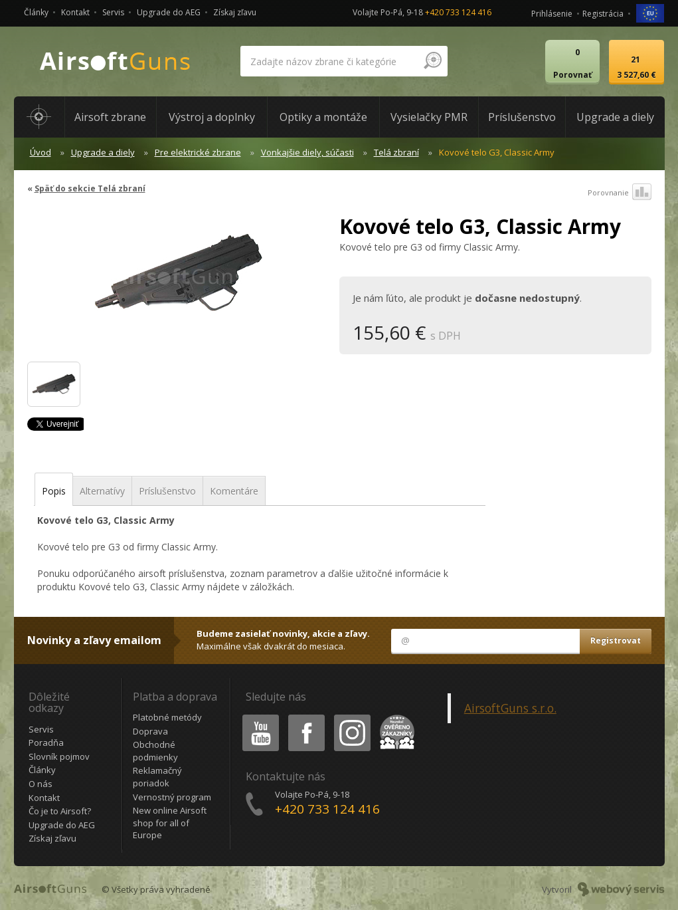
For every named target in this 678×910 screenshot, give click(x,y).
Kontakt (75, 12)
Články (36, 12)
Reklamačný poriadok (157, 776)
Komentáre (234, 491)
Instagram (351, 717)
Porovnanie (619, 192)
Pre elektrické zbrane (198, 152)
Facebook (305, 717)
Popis (54, 491)
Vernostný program (172, 797)
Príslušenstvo (167, 491)
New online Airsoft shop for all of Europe (170, 822)
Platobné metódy (167, 717)
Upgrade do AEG (169, 12)
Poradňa (46, 742)
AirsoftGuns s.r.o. (510, 708)
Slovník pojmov (59, 756)
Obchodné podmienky (155, 751)
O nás (40, 784)
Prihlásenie (551, 13)
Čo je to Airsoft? (60, 811)
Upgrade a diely (103, 152)
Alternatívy (102, 491)
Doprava (150, 731)
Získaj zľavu (234, 12)
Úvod (40, 152)
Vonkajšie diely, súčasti (307, 152)
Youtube (256, 717)
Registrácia (603, 13)
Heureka (394, 717)
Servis (113, 12)
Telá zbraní (396, 152)
